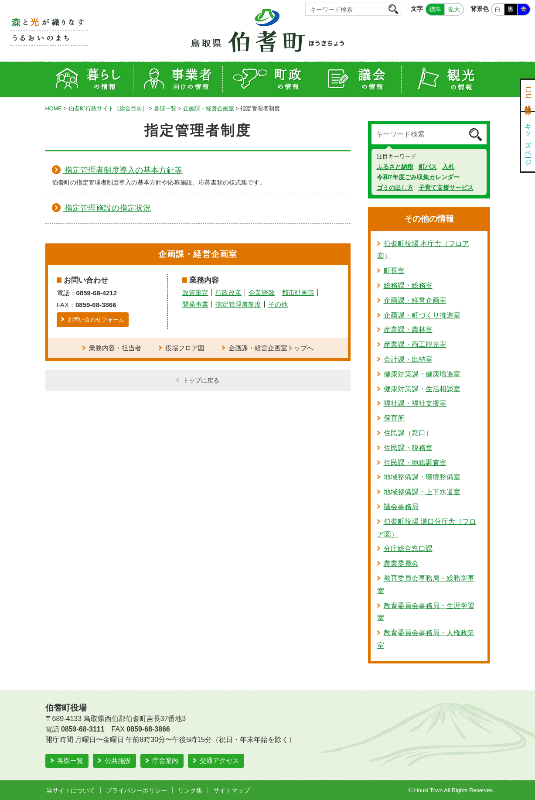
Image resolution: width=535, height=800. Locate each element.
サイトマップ (231, 790)
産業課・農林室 (408, 329)
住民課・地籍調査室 (415, 462)
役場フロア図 (184, 348)
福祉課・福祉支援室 (415, 403)
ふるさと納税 (395, 166)
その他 (278, 304)
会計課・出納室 (408, 359)
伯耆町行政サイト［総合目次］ (108, 108)
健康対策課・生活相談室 (422, 389)
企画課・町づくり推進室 (422, 315)
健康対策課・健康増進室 (422, 374)
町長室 (394, 270)
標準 (435, 9)
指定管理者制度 (238, 304)
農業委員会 (401, 563)
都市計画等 (298, 292)
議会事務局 (401, 506)
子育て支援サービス (446, 187)
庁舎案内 (165, 760)
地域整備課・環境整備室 (422, 477)
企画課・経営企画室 (208, 108)
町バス (428, 166)
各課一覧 (165, 108)
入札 (448, 166)
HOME (53, 108)
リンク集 (190, 790)
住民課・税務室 (408, 447)
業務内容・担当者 (115, 348)
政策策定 (195, 292)
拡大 (454, 9)
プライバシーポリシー (136, 790)
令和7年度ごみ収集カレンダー (418, 177)
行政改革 (228, 292)
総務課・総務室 (408, 285)
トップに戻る (201, 380)
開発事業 (195, 304)
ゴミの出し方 (395, 187)
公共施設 (118, 760)
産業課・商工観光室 (415, 344)
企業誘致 (262, 292)
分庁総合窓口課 (408, 548)
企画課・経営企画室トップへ (271, 348)
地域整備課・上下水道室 (422, 492)
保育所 (394, 418)
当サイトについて (70, 790)
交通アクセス (219, 760)
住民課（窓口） (408, 433)
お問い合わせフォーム (96, 319)
